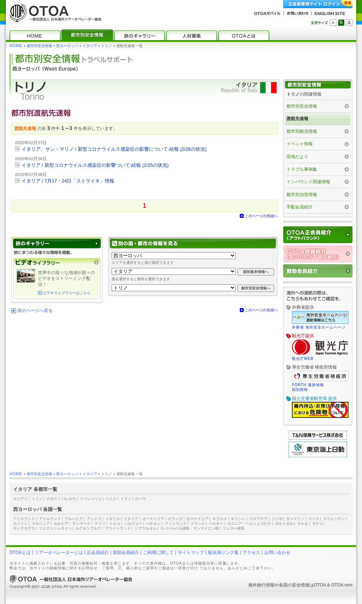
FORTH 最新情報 (308, 385)
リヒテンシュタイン (55, 528)
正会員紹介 (98, 552)
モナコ (317, 524)
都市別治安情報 (301, 194)
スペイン (20, 524)
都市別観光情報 (301, 131)
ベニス (110, 499)
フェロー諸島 (233, 528)
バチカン (153, 524)
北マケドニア (197, 519)
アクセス (251, 552)
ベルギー (216, 524)
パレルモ (68, 499)
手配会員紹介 (299, 206)
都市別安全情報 (39, 46)
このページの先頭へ (261, 216)
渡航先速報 (297, 118)
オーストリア (153, 519)
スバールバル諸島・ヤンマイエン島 (189, 528)
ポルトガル (284, 524)
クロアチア (258, 519)
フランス (197, 524)
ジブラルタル (146, 528)
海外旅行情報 (261, 585)
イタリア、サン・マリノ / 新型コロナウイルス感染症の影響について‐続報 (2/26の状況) (114, 149)
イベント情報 (299, 143)
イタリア (89, 46)
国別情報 (300, 390)
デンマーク (81, 524)
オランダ (175, 519)
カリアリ (20, 499)
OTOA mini (342, 585)
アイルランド (50, 519)
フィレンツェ (91, 499)
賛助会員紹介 (126, 552)
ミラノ (125, 499)
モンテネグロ (24, 528)
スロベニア (41, 524)
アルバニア (74, 519)
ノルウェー (133, 524)
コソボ (277, 519)
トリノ (106, 46)
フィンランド (175, 524)
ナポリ (51, 499)
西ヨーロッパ (67, 46)
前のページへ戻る (35, 310)
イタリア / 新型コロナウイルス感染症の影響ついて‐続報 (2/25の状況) (95, 165)
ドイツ (100, 524)
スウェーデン (334, 519)
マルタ (302, 524)
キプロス (219, 519)
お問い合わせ (277, 552)
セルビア (61, 524)
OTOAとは (20, 552)
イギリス (112, 519)
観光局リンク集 (223, 552)
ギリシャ (238, 519)
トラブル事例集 (301, 169)
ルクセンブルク (88, 528)
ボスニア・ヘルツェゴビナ (249, 524)
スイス (313, 519)
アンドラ (94, 519)
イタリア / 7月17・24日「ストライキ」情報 (68, 181)
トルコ (114, 524)
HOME (15, 46)
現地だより (297, 156)
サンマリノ (295, 519)
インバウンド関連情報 (308, 181)
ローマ (140, 499)
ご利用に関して (158, 552)
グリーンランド (118, 528)
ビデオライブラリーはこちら (66, 293)
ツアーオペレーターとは (59, 552)
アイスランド (24, 519)
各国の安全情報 (294, 585)
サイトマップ (191, 552)
